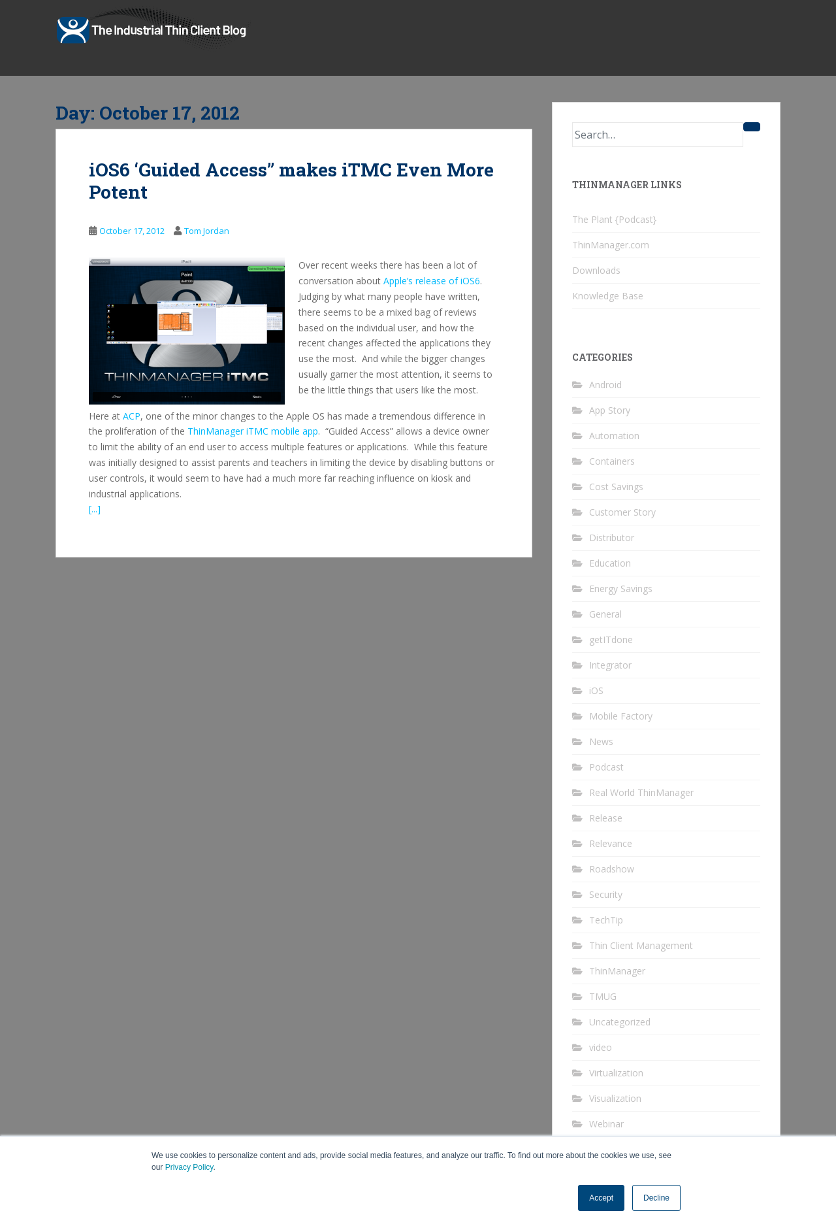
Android (605, 384)
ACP (131, 416)
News (601, 741)
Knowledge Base (607, 296)
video (600, 1047)
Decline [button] (656, 1198)
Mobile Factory (620, 716)
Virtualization (616, 1073)
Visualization (615, 1098)
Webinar (606, 1124)
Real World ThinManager (641, 792)
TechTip (606, 920)
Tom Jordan (206, 231)
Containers (612, 461)
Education (610, 563)
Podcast (606, 767)
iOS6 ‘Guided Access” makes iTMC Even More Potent (291, 181)
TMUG (603, 996)
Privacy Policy (189, 1167)
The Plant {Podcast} (614, 219)
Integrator (610, 665)
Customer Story (622, 512)
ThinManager (617, 971)
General (605, 614)
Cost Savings (616, 486)
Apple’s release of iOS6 (431, 280)
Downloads (596, 270)
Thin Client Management (641, 945)
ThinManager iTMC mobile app (252, 431)
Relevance (610, 843)
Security (605, 894)
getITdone (611, 639)
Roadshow (611, 869)
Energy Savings (620, 588)
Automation (614, 435)
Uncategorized (620, 1022)
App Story (609, 410)
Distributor (611, 537)
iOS (596, 690)
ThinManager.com (610, 245)
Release (605, 818)
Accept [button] (601, 1198)
